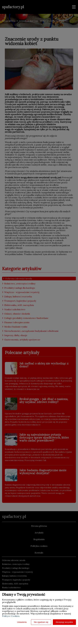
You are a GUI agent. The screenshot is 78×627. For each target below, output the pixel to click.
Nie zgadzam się (41, 622)
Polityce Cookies (10, 616)
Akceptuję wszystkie (64, 622)
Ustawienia (22, 622)
